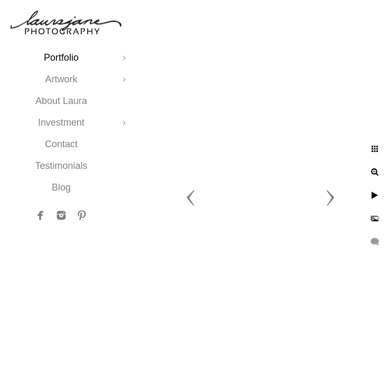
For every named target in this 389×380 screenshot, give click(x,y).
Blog (61, 187)
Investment (61, 122)
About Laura (61, 101)
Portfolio (61, 57)
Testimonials (61, 165)
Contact (61, 144)
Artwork (61, 79)
